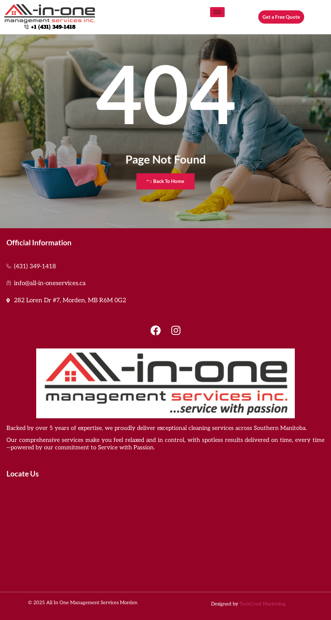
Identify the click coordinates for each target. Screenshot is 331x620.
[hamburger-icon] (217, 12)
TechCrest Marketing (263, 604)
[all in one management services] (165, 533)
